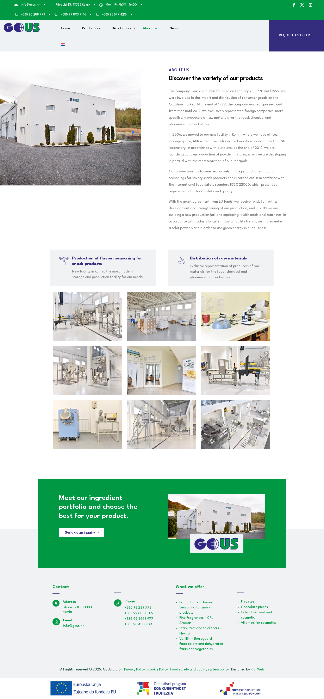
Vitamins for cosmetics (258, 623)
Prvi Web (257, 669)
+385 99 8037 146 (139, 613)
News (173, 28)
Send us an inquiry (80, 532)
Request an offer (294, 35)
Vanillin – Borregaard (195, 638)
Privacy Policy (134, 669)
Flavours (247, 602)
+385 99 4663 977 (139, 619)
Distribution (121, 28)
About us (150, 28)
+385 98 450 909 (138, 624)
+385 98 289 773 (138, 607)
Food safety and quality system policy (199, 669)
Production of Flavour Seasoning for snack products (196, 607)
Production (91, 28)
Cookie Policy (157, 669)
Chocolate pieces (254, 607)
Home (65, 28)
